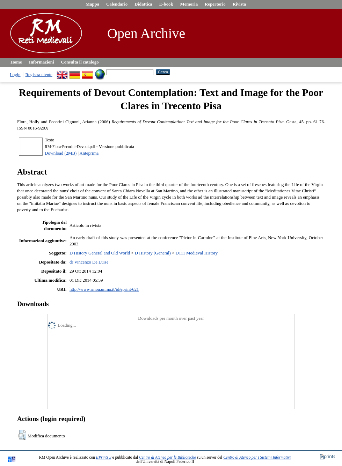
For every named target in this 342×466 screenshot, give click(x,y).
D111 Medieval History (196, 253)
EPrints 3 (103, 457)
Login (15, 74)
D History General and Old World (100, 253)
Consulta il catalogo (80, 62)
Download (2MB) (61, 153)
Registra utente (39, 74)
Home (16, 62)
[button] (22, 435)
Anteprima (89, 153)
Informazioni (41, 62)
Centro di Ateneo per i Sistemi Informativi (257, 457)
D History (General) (153, 253)
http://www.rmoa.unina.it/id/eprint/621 (104, 289)
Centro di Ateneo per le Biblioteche (167, 457)
